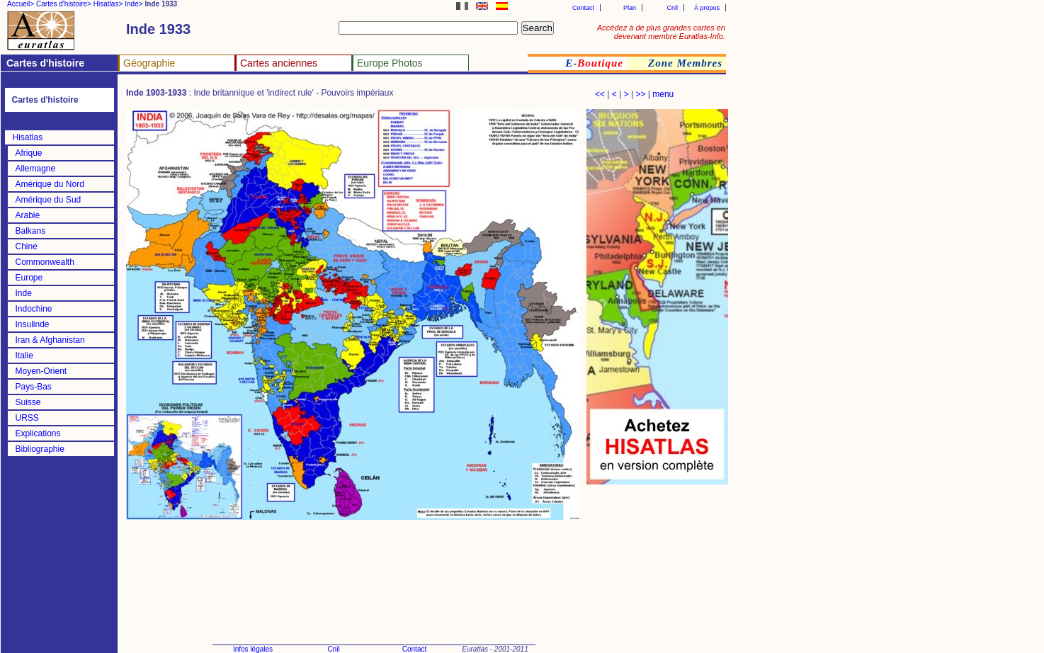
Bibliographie (40, 449)
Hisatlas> (108, 4)
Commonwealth (45, 262)
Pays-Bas (34, 387)
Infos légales (253, 649)
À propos (707, 7)
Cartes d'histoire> (63, 4)
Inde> (133, 4)
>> (640, 94)
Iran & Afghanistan (50, 340)
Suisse (28, 402)
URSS (27, 418)
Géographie (149, 63)
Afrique (29, 153)
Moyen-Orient (41, 371)
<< (600, 94)
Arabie (28, 215)
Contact (583, 7)
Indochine (34, 309)
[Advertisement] (657, 559)
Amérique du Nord (50, 184)
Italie (24, 355)
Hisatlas (28, 137)
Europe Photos (390, 63)
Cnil (672, 7)
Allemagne (36, 169)
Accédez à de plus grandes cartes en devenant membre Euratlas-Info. (661, 31)
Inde (24, 293)
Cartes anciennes (278, 63)
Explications (38, 433)
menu (663, 94)
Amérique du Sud (48, 200)
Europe (29, 278)
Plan (629, 7)
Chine (27, 246)
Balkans (31, 231)
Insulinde (33, 324)
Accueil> (20, 4)
